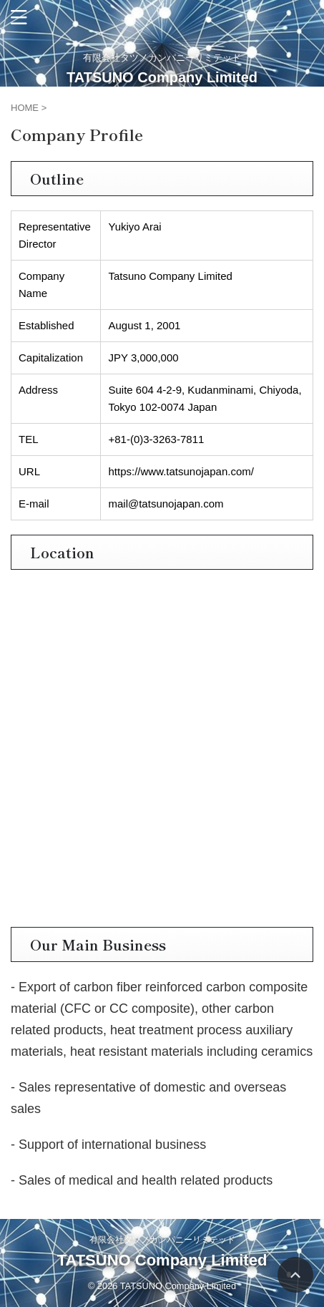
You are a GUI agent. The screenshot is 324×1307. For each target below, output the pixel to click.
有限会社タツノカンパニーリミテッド (162, 1240)
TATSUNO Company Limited (162, 77)
